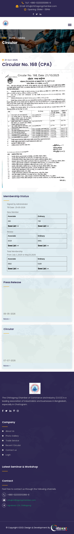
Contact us (11, 450)
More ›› (7, 318)
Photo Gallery (12, 435)
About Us (10, 431)
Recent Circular (13, 445)
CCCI (21, 527)
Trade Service (12, 440)
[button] (69, 25)
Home (12, 37)
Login (8, 454)
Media (21, 37)
